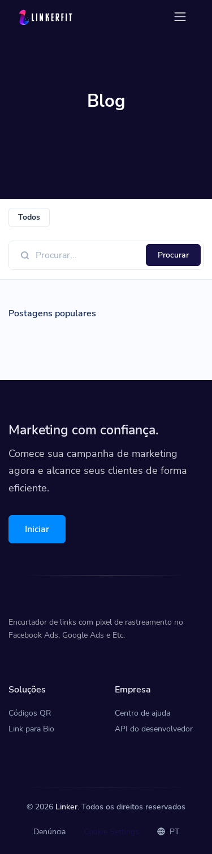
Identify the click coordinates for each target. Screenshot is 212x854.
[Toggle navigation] (180, 17)
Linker (66, 806)
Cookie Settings (111, 831)
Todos (29, 217)
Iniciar (37, 529)
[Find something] (87, 255)
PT (168, 831)
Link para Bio (31, 729)
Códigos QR (29, 713)
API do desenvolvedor (154, 729)
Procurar (173, 255)
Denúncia (49, 831)
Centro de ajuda (142, 713)
